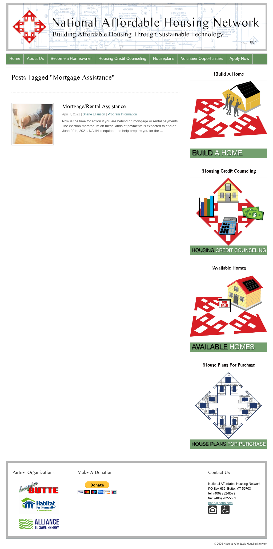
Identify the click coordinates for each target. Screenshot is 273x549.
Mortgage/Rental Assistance (94, 106)
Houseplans (163, 59)
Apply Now (239, 59)
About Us (35, 59)
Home (14, 59)
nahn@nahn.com (220, 503)
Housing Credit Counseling (122, 59)
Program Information (122, 114)
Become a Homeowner (71, 59)
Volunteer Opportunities (202, 59)
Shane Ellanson (94, 114)
